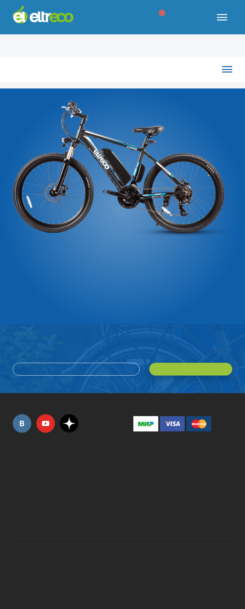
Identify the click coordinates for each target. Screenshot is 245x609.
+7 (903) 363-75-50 (136, 516)
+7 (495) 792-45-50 (16, 475)
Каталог (119, 69)
